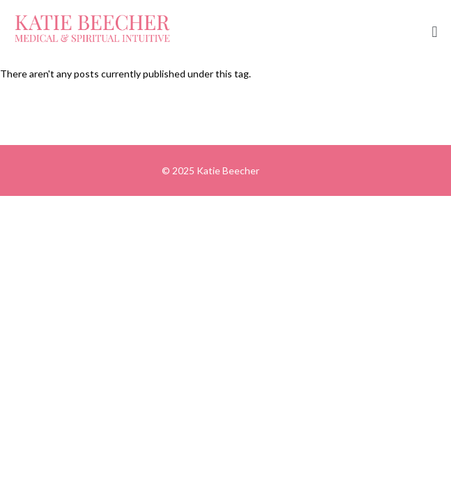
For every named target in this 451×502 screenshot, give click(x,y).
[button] (434, 32)
